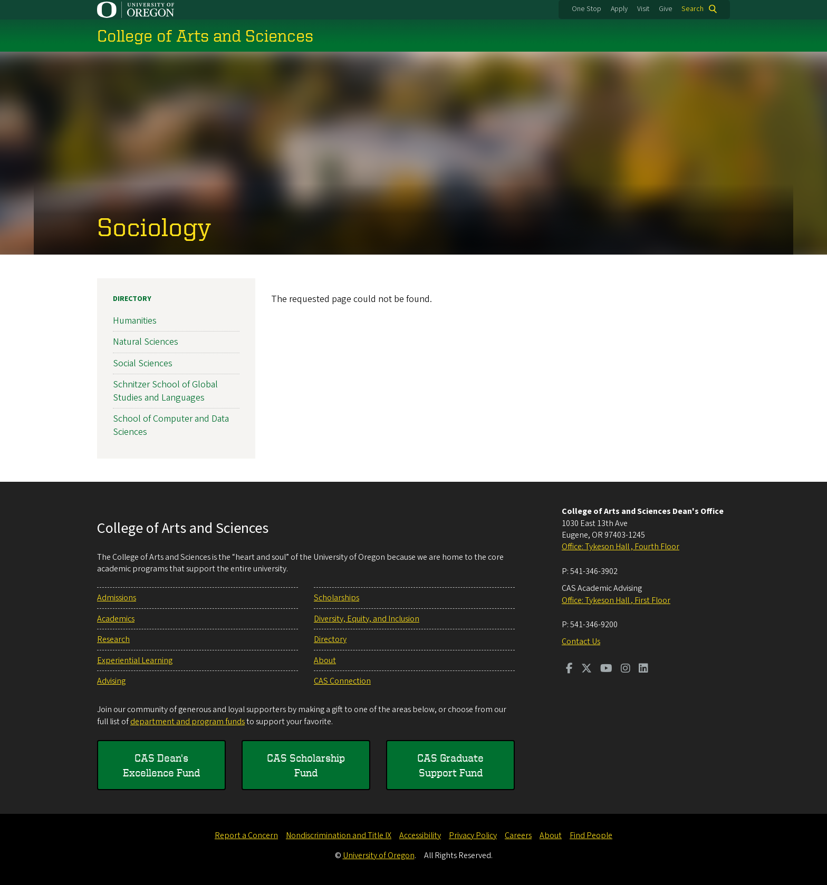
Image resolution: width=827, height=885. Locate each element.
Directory (132, 299)
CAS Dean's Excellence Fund (161, 765)
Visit (643, 9)
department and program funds (187, 721)
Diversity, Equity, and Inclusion (366, 619)
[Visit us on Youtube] (606, 669)
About (325, 660)
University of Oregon (379, 855)
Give (665, 9)
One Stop (586, 9)
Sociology (154, 226)
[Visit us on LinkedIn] (643, 669)
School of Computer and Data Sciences (171, 425)
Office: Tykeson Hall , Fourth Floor (620, 546)
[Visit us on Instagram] (625, 669)
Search (692, 9)
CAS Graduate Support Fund (450, 765)
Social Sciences (142, 362)
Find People (591, 835)
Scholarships (336, 598)
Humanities (135, 320)
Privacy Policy (473, 835)
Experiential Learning (134, 660)
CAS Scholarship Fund (306, 765)
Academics (115, 619)
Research (113, 639)
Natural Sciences (145, 341)
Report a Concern (246, 835)
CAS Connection (342, 681)
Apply (619, 9)
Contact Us (581, 641)
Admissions (116, 598)
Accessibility (420, 835)
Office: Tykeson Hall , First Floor (616, 600)
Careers (518, 835)
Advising (111, 681)
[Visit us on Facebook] (569, 669)
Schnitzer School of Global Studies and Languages (165, 391)
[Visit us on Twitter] (586, 669)
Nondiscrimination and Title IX (338, 835)
